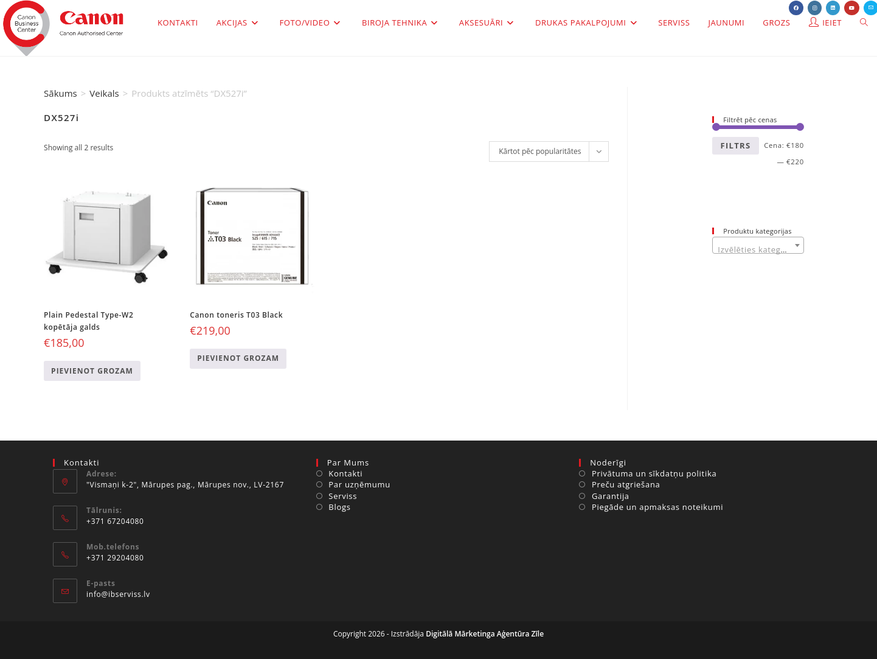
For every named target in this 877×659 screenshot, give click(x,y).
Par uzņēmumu (359, 484)
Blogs (339, 507)
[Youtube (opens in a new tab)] (851, 8)
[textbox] (758, 249)
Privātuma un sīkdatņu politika (654, 473)
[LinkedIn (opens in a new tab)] (833, 8)
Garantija (610, 496)
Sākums (60, 93)
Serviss (342, 496)
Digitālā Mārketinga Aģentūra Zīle (485, 634)
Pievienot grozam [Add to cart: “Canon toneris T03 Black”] (238, 358)
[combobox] (758, 245)
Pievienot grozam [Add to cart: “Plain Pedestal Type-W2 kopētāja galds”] (92, 371)
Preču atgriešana (626, 484)
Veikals (104, 93)
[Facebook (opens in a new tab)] (796, 8)
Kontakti (345, 473)
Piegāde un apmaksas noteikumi (657, 507)
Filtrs (735, 145)
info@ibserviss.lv (118, 594)
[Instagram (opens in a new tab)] (815, 8)
